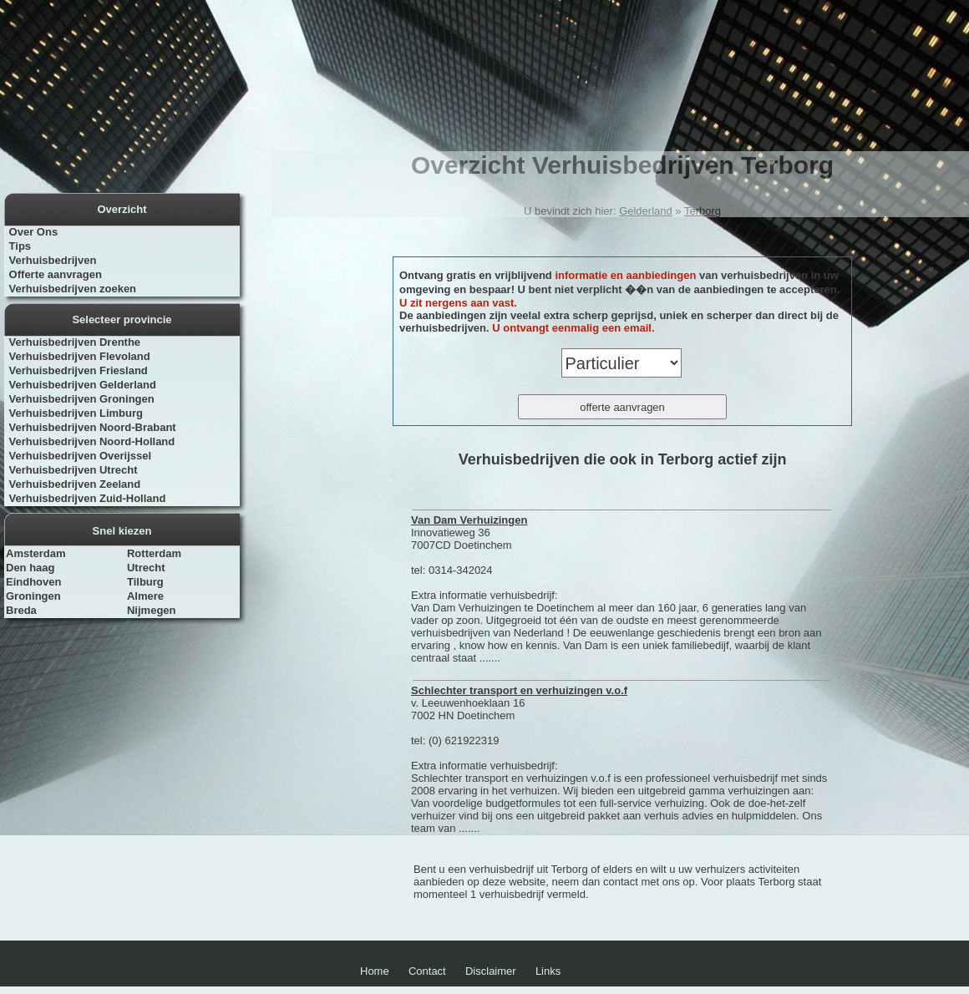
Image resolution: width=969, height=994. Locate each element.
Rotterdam (154, 553)
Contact (427, 971)
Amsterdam (36, 553)
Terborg (702, 211)
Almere (145, 596)
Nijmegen (151, 610)
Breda (21, 610)
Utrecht (146, 567)
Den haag (30, 567)
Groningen (33, 596)
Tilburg (145, 582)
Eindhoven (33, 582)
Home (374, 971)
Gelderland (645, 211)
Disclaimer (490, 971)
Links (548, 971)
